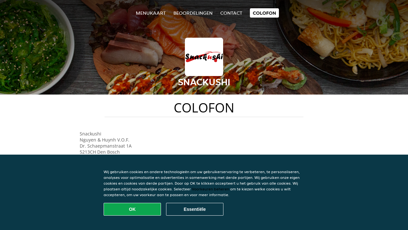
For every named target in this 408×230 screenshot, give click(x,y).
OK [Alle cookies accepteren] (132, 209)
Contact (231, 13)
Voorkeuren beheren (210, 189)
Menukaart (151, 13)
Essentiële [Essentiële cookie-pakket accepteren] (195, 209)
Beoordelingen (193, 13)
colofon (264, 13)
